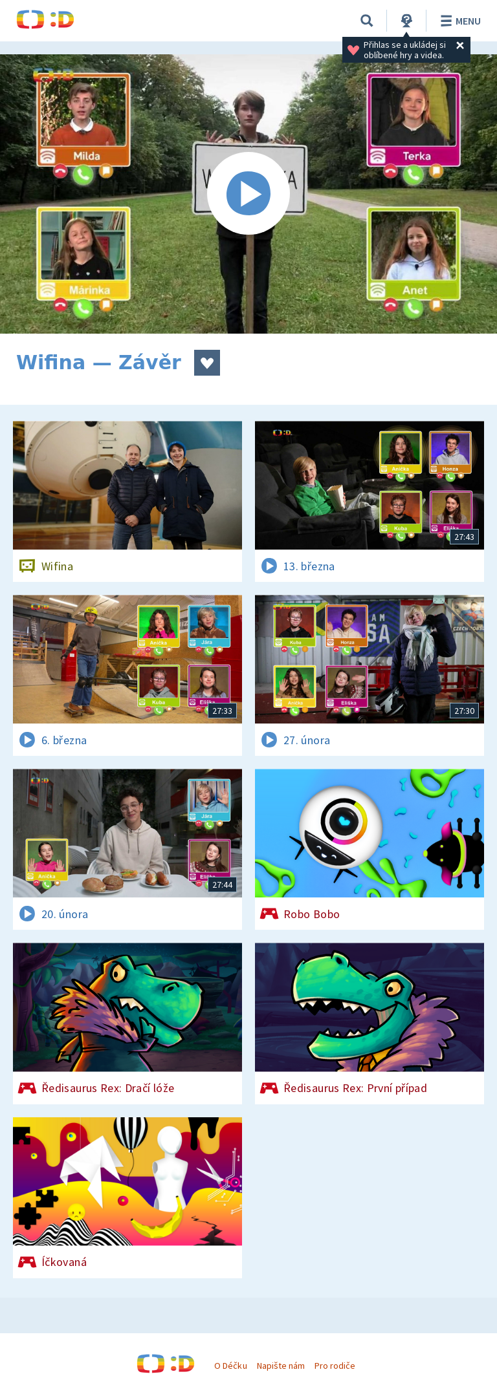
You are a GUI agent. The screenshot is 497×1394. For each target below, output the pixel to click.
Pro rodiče (335, 1365)
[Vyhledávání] (367, 20)
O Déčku (230, 1365)
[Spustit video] (248, 194)
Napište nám (281, 1365)
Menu (458, 20)
